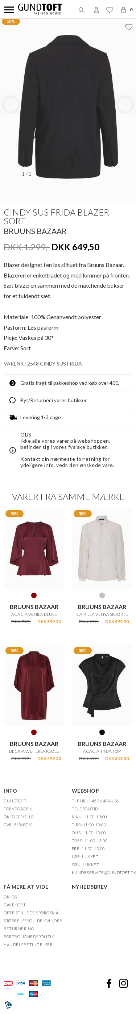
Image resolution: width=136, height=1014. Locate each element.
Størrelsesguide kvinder (33, 920)
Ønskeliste (110, 9)
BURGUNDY (34, 595)
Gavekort (15, 904)
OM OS (10, 896)
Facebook (108, 983)
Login (96, 9)
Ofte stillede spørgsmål (32, 912)
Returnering (19, 928)
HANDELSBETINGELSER (28, 944)
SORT (102, 732)
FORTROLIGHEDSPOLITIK (29, 936)
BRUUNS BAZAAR (35, 230)
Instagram (123, 983)
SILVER (102, 595)
